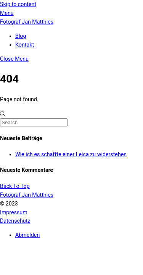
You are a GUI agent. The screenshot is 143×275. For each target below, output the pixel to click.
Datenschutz (15, 221)
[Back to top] (15, 186)
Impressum (13, 212)
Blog (20, 36)
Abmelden (27, 235)
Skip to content (18, 4)
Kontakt (24, 45)
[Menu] (7, 13)
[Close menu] (14, 59)
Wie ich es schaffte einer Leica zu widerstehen (71, 154)
